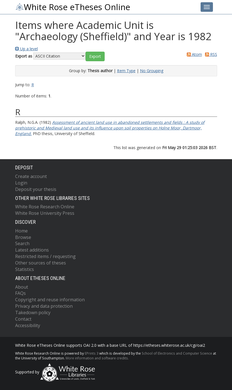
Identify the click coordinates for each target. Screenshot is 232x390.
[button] (95, 56)
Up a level (26, 48)
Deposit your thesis (35, 189)
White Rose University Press (44, 213)
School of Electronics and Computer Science (177, 353)
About (21, 287)
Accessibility (27, 325)
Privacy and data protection (44, 306)
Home (21, 231)
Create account (31, 176)
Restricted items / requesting (45, 256)
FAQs (20, 293)
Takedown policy (32, 312)
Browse (23, 237)
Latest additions (32, 250)
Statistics (24, 269)
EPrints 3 (91, 353)
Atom (193, 54)
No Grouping (151, 70)
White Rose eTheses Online (72, 7)
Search (22, 243)
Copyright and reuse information (50, 300)
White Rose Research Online (44, 207)
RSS (210, 54)
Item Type (126, 70)
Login (21, 183)
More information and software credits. (97, 358)
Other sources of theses (40, 263)
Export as (23, 56)
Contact (23, 319)
